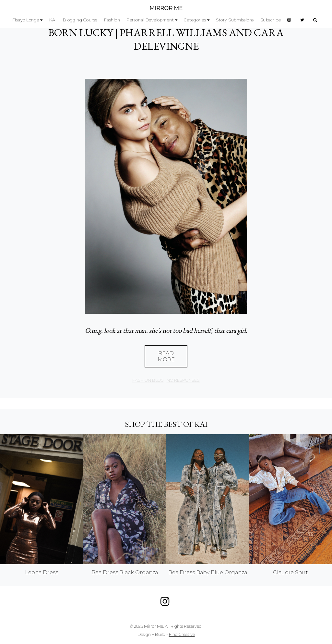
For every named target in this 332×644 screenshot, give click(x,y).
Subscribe (270, 20)
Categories (195, 20)
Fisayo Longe (25, 20)
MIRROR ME (166, 8)
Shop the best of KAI (166, 424)
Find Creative (182, 634)
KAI (53, 20)
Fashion (112, 20)
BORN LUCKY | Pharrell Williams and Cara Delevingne (166, 39)
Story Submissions (235, 20)
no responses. (183, 380)
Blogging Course (80, 20)
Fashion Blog (148, 380)
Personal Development (150, 20)
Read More (166, 356)
